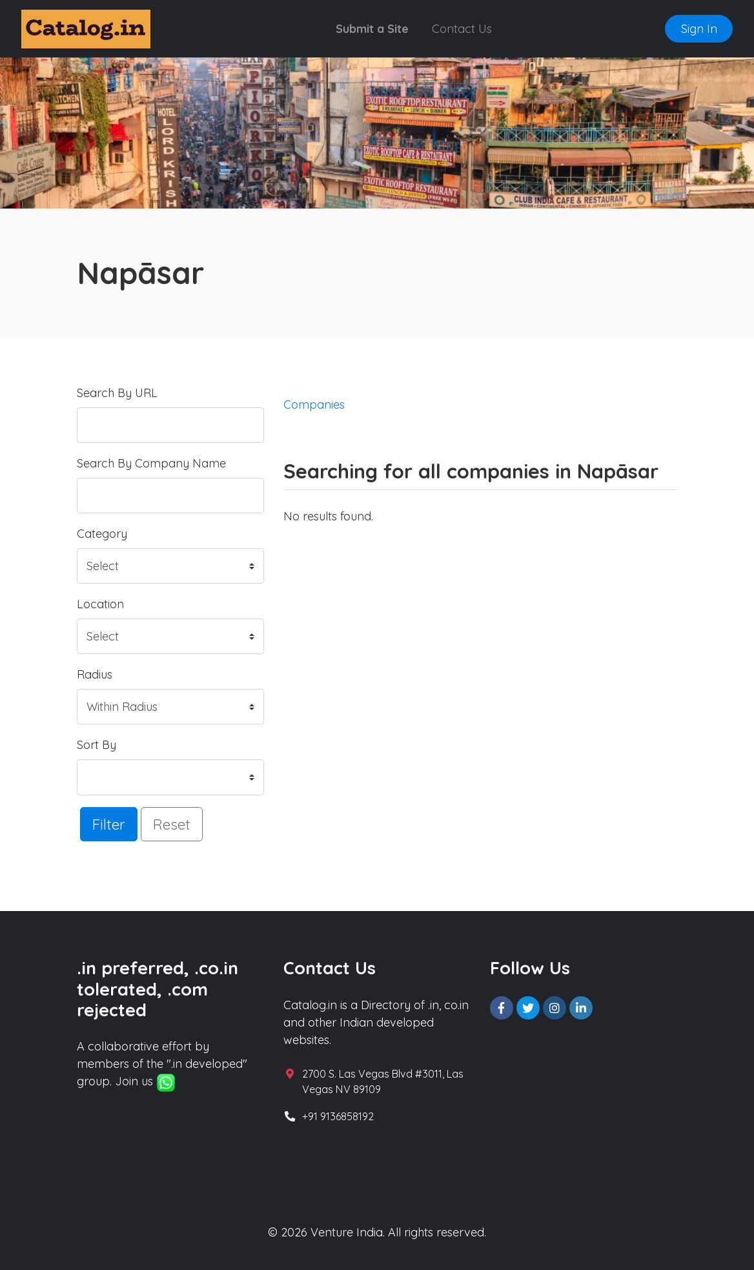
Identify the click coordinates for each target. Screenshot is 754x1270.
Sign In (699, 28)
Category (102, 533)
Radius (94, 674)
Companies (314, 404)
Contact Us (462, 28)
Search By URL (117, 392)
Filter (108, 824)
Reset (171, 824)
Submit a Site (372, 28)
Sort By (96, 744)
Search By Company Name (151, 463)
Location (100, 604)
